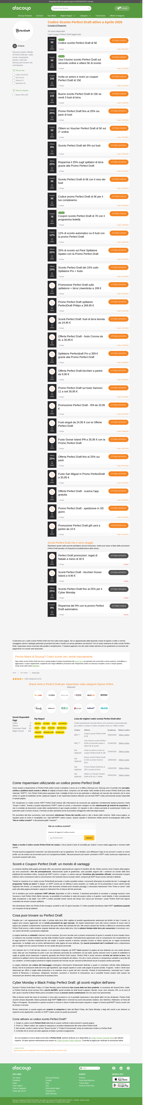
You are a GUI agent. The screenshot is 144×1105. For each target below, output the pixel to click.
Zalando (46, 723)
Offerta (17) (18, 80)
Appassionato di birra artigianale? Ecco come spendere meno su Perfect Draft (40, 1050)
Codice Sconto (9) (20, 75)
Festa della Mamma (86, 1080)
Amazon (38, 723)
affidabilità (35, 666)
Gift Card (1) (18, 77)
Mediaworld (61, 728)
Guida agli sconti (19, 1091)
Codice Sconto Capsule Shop (102, 1038)
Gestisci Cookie (84, 1100)
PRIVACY (70, 1100)
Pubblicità (16, 1080)
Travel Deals (100, 16)
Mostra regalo (118, 525)
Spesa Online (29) (20, 95)
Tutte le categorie (19, 1088)
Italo (54, 723)
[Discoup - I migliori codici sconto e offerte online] (22, 8)
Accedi (122, 8)
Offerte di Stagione (117, 16)
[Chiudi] (140, 1)
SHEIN (37, 728)
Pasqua (82, 1078)
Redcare (51, 728)
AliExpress (63, 723)
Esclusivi (39, 16)
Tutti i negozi (17, 1086)
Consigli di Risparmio (57, 26)
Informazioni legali (52, 1088)
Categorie (85, 15)
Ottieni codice (119, 41)
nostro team (79, 661)
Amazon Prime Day (86, 1086)
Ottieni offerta (118, 111)
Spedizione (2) (19, 83)
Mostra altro (71, 687)
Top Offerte (51, 16)
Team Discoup (51, 1093)
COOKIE (76, 1100)
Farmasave (60, 732)
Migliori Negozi (68, 15)
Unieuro (38, 732)
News (15, 1083)
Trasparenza (50, 1091)
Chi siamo (16, 1078)
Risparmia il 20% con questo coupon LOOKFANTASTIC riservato (71, 1)
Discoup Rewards (25, 16)
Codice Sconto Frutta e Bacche (69, 1040)
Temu (43, 728)
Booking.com (48, 732)
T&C (47, 1086)
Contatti (48, 1080)
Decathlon (39, 737)
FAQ (47, 1083)
